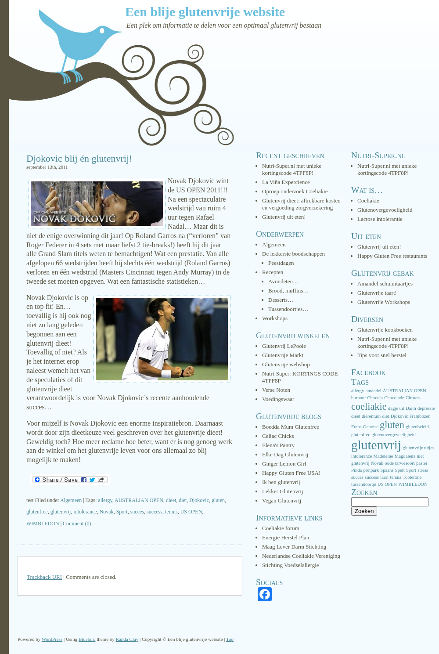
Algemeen (71, 500)
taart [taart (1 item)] (384, 477)
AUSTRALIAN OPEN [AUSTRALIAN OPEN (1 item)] (404, 390)
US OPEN (191, 512)
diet (183, 500)
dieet (171, 500)
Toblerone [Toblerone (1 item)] (412, 477)
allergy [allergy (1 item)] (357, 390)
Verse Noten (276, 390)
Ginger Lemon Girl (284, 463)
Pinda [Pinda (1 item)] (356, 470)
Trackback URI (44, 577)
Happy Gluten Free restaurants (392, 256)
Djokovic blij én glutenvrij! (79, 158)
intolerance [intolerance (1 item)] (361, 456)
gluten (218, 500)
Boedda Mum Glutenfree (290, 426)
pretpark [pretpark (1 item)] (371, 470)
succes (137, 512)
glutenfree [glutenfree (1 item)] (360, 434)
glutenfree (37, 512)
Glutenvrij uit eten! (284, 216)
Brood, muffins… (288, 290)
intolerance (85, 512)
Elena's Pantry (278, 445)
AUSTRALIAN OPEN (139, 500)
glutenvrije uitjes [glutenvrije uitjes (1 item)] (418, 447)
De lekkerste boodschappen (293, 253)
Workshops (275, 318)
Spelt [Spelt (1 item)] (400, 470)
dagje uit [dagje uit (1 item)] (396, 408)
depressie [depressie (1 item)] (426, 408)
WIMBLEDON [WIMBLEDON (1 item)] (412, 484)
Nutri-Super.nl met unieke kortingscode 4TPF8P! (291, 169)
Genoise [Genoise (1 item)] (370, 426)
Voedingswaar (278, 399)
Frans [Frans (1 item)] (356, 426)
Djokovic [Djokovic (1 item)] (399, 416)
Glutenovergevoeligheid (384, 209)
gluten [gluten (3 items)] (392, 424)
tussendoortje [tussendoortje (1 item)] (363, 484)
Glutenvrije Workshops (383, 302)
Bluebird (87, 639)
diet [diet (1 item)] (385, 416)
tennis (171, 512)
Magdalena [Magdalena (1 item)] (405, 456)
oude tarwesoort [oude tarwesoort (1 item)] (399, 463)
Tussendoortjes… (288, 309)
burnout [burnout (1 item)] (358, 397)
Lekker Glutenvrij (282, 491)
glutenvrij (60, 512)
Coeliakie (368, 200)
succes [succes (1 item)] (357, 477)
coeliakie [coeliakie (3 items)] (369, 406)
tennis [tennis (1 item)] (395, 477)
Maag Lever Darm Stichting (294, 546)
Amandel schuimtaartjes (385, 283)
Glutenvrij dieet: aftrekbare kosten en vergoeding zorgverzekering (301, 204)
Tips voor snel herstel (382, 355)
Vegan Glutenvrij (281, 500)
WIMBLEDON (42, 523)
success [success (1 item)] (372, 477)
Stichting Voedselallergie (290, 565)
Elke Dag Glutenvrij (285, 454)
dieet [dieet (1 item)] (355, 416)
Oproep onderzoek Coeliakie (294, 191)
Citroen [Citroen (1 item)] (413, 397)
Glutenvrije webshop (286, 364)
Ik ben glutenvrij (281, 482)
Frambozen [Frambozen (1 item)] (420, 416)
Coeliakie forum (280, 528)
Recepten (272, 272)
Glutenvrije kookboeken (385, 329)
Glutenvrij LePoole (284, 346)
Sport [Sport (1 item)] (411, 470)
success (154, 512)
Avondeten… (283, 281)
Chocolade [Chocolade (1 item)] (394, 397)
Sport (122, 512)
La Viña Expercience (286, 182)
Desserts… (280, 299)
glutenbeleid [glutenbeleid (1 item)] (417, 426)
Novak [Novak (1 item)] (377, 463)
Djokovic (199, 500)
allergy (105, 500)
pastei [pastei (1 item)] (421, 463)
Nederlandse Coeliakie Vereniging (301, 556)
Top (230, 639)
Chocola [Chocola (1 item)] (375, 397)
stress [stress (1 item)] (422, 470)
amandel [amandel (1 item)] (373, 390)
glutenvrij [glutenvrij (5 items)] (376, 445)
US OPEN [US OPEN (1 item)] (387, 484)
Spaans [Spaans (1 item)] (386, 470)
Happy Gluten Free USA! (291, 473)
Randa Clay (127, 639)
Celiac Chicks (278, 436)
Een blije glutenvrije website (205, 11)
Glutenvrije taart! (377, 292)
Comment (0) (77, 523)
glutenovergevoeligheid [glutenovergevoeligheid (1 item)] (393, 434)
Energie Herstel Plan (285, 537)
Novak (107, 512)
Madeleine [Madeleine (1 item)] (383, 456)
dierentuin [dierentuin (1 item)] (371, 416)
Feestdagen (281, 263)
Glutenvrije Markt (282, 355)
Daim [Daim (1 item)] (411, 408)
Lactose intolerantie (380, 219)
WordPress (52, 639)
